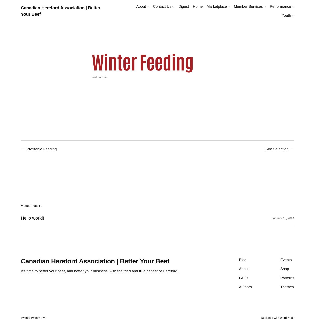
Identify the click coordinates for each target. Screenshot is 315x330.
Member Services (248, 6)
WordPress (287, 317)
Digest (183, 6)
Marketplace (217, 6)
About (141, 6)
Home (198, 6)
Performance (280, 6)
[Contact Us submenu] (173, 7)
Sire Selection (276, 149)
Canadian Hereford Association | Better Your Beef (95, 261)
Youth (286, 15)
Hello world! (32, 218)
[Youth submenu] (293, 16)
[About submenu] (148, 7)
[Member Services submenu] (265, 7)
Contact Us (162, 6)
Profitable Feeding (42, 149)
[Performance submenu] (293, 7)
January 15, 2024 (283, 218)
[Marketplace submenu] (229, 7)
